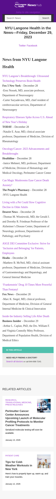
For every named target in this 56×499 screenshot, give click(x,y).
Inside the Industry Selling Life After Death (25, 316)
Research (10, 400)
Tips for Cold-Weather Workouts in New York (18, 466)
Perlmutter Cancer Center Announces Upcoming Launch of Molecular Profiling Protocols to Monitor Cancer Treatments (25, 418)
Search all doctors (14, 361)
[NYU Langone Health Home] (20, 4)
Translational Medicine (18, 402)
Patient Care (12, 456)
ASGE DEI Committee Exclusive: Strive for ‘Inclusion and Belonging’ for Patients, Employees (26, 248)
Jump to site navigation (28, 12)
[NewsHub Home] (35, 5)
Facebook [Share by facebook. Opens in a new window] (32, 45)
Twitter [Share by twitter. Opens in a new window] (22, 45)
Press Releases (14, 405)
